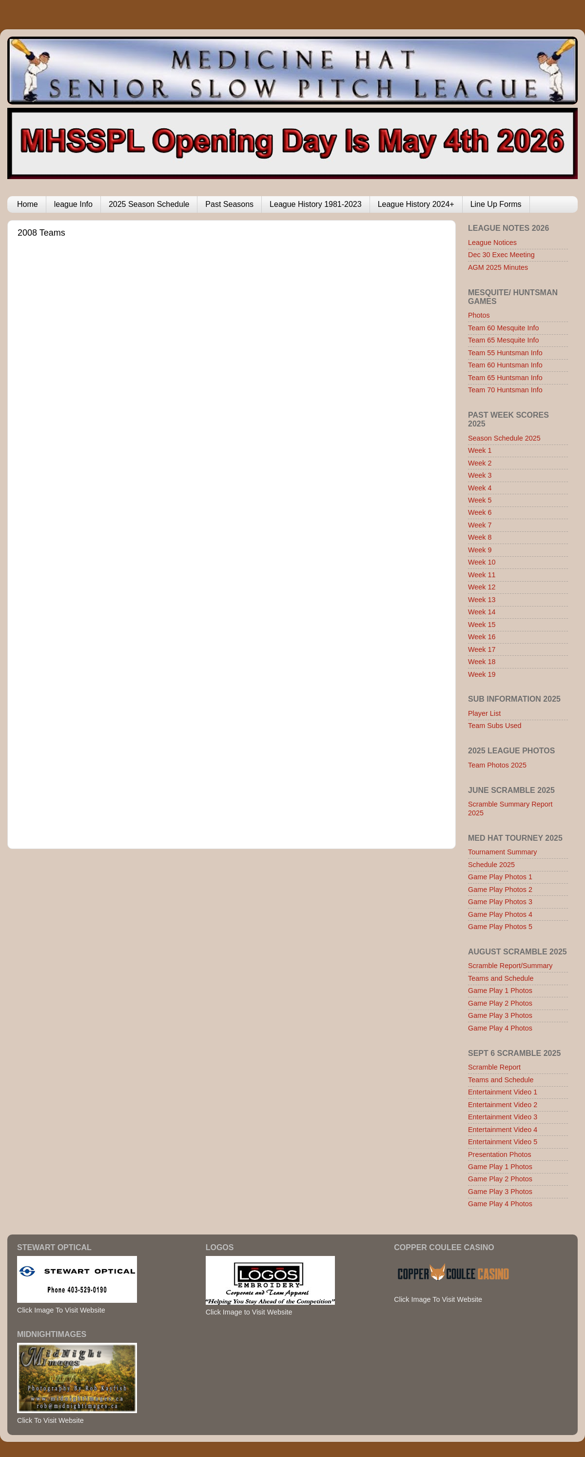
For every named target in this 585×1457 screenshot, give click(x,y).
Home (27, 204)
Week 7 (480, 525)
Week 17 (482, 649)
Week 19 (482, 674)
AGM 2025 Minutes (498, 267)
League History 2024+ (416, 204)
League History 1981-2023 (316, 204)
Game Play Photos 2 (500, 889)
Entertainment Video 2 (502, 1105)
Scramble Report (494, 1067)
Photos (479, 315)
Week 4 (480, 488)
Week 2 (480, 463)
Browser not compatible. (200, 534)
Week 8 (480, 537)
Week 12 (482, 587)
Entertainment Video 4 (502, 1129)
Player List (484, 713)
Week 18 (482, 662)
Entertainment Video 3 (502, 1117)
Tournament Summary (502, 852)
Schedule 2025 (491, 865)
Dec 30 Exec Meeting (501, 255)
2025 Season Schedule (149, 204)
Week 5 (480, 500)
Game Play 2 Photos (500, 1003)
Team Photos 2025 (497, 765)
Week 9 (480, 550)
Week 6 (480, 512)
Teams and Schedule (500, 978)
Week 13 (482, 600)
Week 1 (480, 450)
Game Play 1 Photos (500, 990)
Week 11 (482, 575)
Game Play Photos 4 (500, 914)
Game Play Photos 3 (500, 902)
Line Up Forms (496, 204)
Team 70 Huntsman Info (505, 390)
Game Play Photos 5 (500, 927)
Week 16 (482, 637)
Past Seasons (229, 204)
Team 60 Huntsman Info (505, 365)
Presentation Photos (499, 1154)
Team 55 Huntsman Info (505, 353)
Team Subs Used (495, 725)
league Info (73, 204)
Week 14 (482, 612)
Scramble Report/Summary (510, 966)
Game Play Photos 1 (500, 877)
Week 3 (480, 475)
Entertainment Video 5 (502, 1142)
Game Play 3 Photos (500, 1015)
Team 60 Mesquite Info (503, 328)
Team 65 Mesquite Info (503, 340)
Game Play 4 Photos (500, 1028)
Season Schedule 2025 (504, 438)
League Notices (492, 242)
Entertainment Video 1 (502, 1092)
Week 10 (482, 562)
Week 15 (482, 624)
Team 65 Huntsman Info (505, 378)
